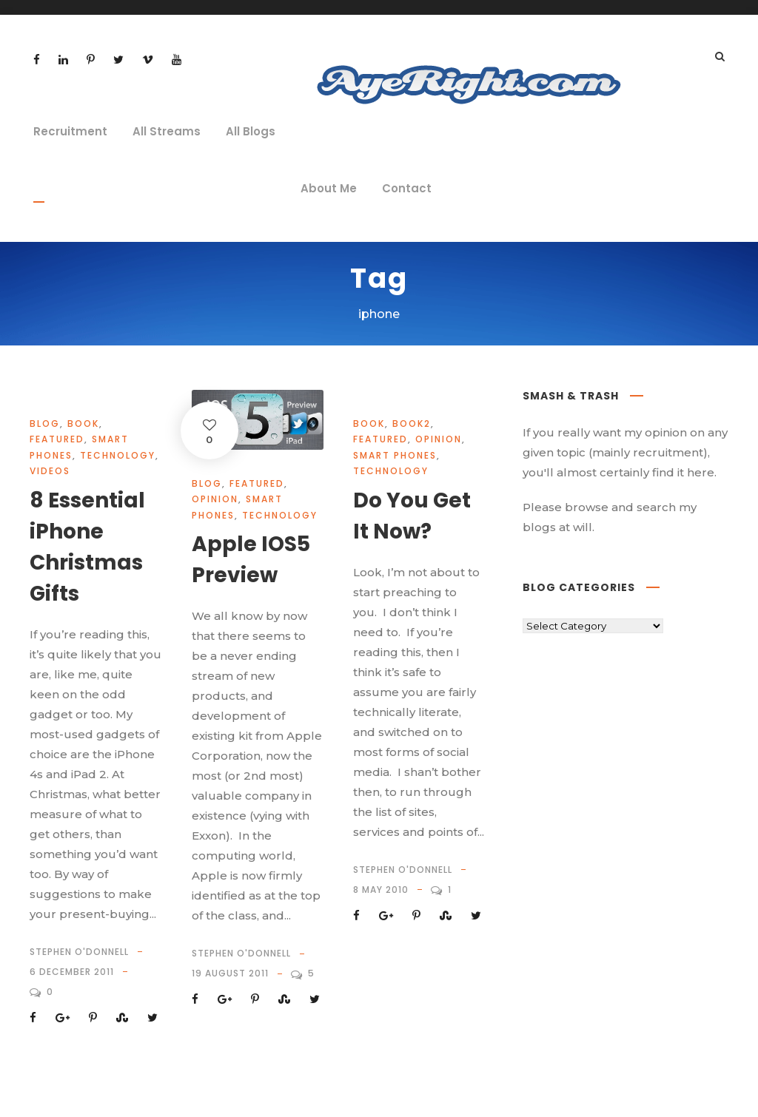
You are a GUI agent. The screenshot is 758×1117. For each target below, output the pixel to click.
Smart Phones (395, 455)
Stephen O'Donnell (79, 951)
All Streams (167, 131)
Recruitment (70, 131)
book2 (411, 423)
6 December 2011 (72, 971)
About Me (329, 188)
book (83, 423)
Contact (407, 188)
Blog (45, 423)
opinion (215, 499)
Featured (57, 439)
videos (50, 471)
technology (117, 455)
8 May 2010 (381, 889)
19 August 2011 (230, 973)
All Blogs (250, 131)
